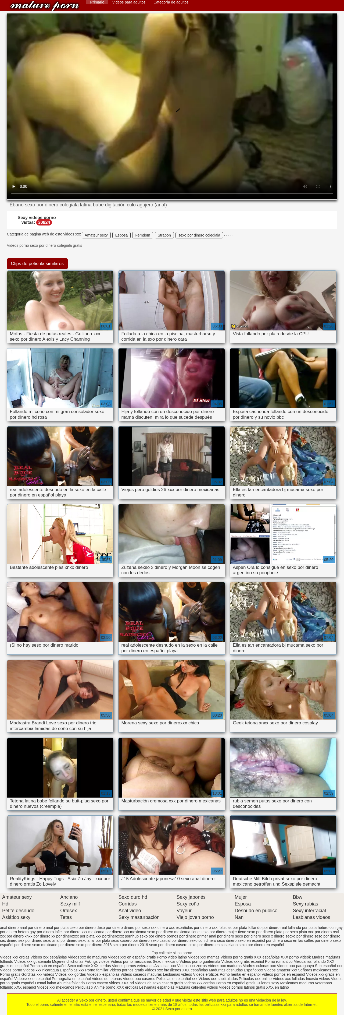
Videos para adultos (129, 2)
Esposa (121, 235)
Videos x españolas (103, 974)
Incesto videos (318, 979)
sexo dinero (226, 940)
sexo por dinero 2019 (130, 945)
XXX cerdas (101, 966)
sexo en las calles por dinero (308, 940)
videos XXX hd (121, 983)
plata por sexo (286, 932)
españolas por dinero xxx (197, 927)
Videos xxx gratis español (243, 961)
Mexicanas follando (309, 961)
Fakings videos (96, 961)
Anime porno (105, 987)
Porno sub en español (48, 966)
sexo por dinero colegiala (199, 235)
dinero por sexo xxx (140, 927)
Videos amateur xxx (280, 970)
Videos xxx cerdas (199, 983)
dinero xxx (166, 927)
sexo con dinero (202, 940)
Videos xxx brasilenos (163, 970)
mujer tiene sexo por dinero (250, 932)
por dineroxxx (67, 936)
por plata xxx (90, 936)
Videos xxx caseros (139, 979)
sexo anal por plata (94, 940)
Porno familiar (96, 970)
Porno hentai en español (240, 974)
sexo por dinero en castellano (213, 945)
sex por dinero (30, 940)
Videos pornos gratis (126, 970)
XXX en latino (277, 987)
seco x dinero (273, 936)
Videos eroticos (205, 974)
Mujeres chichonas (68, 961)
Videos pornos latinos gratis (242, 987)
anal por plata (57, 927)
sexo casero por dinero (130, 940)
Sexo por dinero (44, 6)
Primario (97, 2)
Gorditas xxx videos (38, 974)
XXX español (25, 987)
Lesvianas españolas (157, 987)
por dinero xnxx (20, 936)
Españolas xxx (72, 970)
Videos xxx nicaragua (41, 970)
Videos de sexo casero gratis (159, 983)
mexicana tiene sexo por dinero (200, 932)
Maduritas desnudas (226, 970)
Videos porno (11, 970)
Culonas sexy (267, 983)
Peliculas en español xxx (177, 979)
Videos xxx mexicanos (56, 987)
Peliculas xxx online (256, 979)
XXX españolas (267, 957)
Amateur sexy (96, 235)
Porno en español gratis (236, 983)
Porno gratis (10, 974)
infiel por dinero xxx (71, 932)
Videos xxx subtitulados (218, 979)
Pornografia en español (72, 979)
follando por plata (302, 927)
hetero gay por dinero (36, 932)
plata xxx (306, 932)
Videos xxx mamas (203, 957)
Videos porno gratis (237, 957)
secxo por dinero (299, 936)
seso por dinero (327, 936)
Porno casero (97, 983)
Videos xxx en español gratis (132, 957)
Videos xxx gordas (71, 974)
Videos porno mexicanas (131, 961)
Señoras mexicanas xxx (318, 970)
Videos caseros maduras (141, 974)
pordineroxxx (113, 936)
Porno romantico (279, 961)
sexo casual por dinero (169, 940)
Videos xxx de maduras (87, 957)
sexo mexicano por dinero (53, 945)
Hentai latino (45, 983)
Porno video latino (172, 957)
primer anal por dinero (215, 936)
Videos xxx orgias (15, 957)
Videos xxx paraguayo (296, 966)
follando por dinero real (267, 927)
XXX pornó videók (296, 957)
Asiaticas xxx (165, 966)
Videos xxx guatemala (32, 961)
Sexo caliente (78, 966)
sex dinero (8, 940)
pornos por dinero (181, 936)
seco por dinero (248, 936)
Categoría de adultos (170, 2)
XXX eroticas (127, 987)
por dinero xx (44, 936)
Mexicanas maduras (297, 983)
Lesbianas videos (178, 974)
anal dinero (9, 927)
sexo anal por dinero (60, 940)
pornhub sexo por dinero (145, 936)
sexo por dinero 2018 (94, 945)
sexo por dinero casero (168, 945)
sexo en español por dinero (260, 940)
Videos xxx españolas (48, 957)
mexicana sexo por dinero (151, 932)
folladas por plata (232, 927)
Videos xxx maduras (225, 966)
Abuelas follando (71, 983)
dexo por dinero (110, 927)
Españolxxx (254, 970)
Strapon (164, 235)
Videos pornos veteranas (132, 966)
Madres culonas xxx (259, 966)
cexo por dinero (83, 927)
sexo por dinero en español (261, 945)
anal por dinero (32, 927)
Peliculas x (84, 987)
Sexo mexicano (165, 961)
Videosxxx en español (32, 979)
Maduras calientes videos (196, 987)
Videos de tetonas (107, 979)
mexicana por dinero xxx (108, 932)
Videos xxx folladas (289, 979)
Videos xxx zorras (192, 966)
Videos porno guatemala (200, 961)
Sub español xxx (329, 966)
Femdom (142, 235)
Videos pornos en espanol (283, 974)
